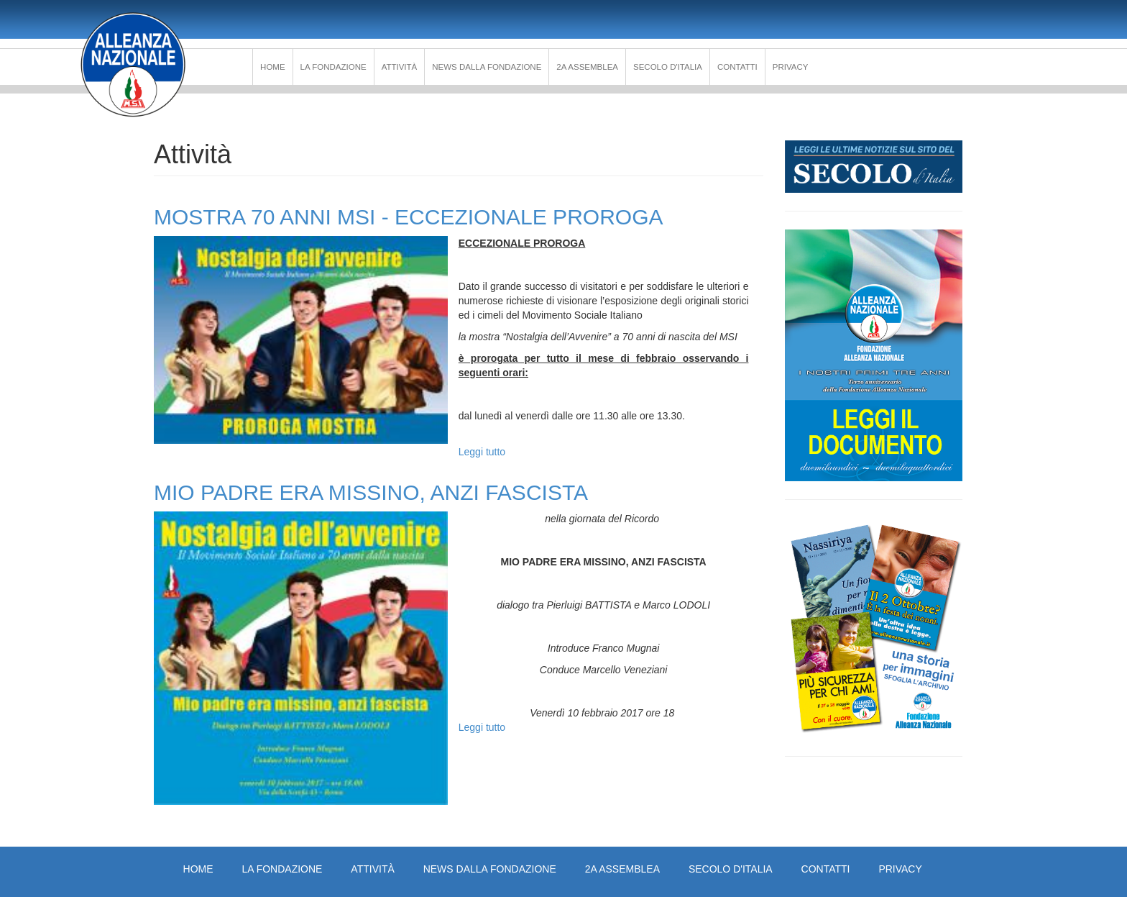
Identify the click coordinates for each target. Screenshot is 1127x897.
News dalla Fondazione (486, 67)
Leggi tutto (482, 451)
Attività (400, 67)
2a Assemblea (587, 67)
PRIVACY (791, 67)
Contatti (737, 67)
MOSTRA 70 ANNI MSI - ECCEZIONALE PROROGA (408, 217)
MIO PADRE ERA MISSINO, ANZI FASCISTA (371, 492)
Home (272, 67)
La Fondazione (333, 67)
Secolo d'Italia (667, 67)
